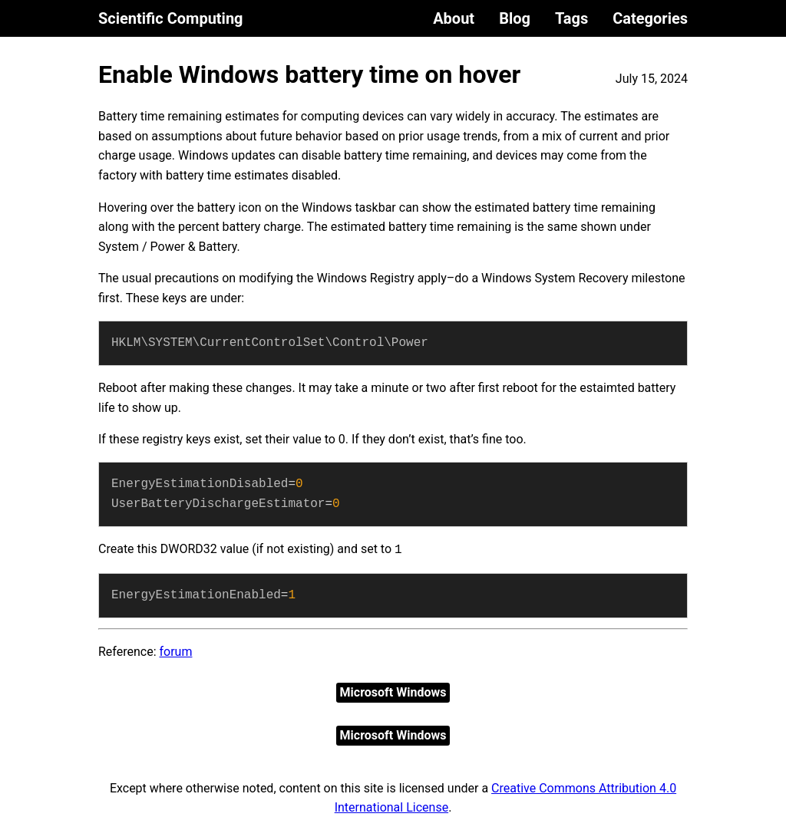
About (453, 18)
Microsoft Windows (393, 692)
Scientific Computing (170, 18)
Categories (650, 18)
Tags (571, 18)
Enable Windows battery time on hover (309, 74)
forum (176, 651)
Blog (514, 18)
